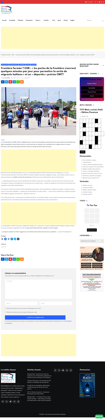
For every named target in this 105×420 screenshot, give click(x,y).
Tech (53, 20)
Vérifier (83, 153)
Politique (20, 20)
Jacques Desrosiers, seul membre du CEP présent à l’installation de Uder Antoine (39, 384)
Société (46, 20)
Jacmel (92, 97)
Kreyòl (66, 20)
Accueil (4, 20)
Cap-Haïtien (92, 89)
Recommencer (92, 231)
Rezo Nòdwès (6, 79)
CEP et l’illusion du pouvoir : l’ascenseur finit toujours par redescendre (38, 395)
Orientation (29, 20)
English (72, 20)
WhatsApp (99, 416)
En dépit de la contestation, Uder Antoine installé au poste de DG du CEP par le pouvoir (38, 389)
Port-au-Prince (92, 93)
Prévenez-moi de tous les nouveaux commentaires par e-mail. (23, 310)
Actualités (12, 20)
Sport (59, 20)
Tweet (2, 141)
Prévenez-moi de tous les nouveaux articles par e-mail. (21, 313)
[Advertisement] (52, 38)
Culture (37, 20)
